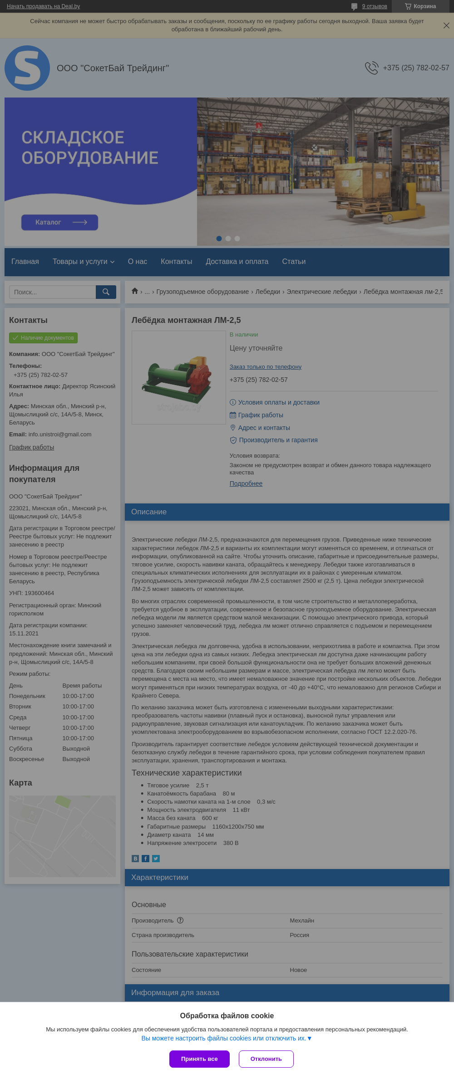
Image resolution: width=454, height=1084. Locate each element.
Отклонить (266, 1058)
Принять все (199, 1058)
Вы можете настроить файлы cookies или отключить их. (223, 1038)
